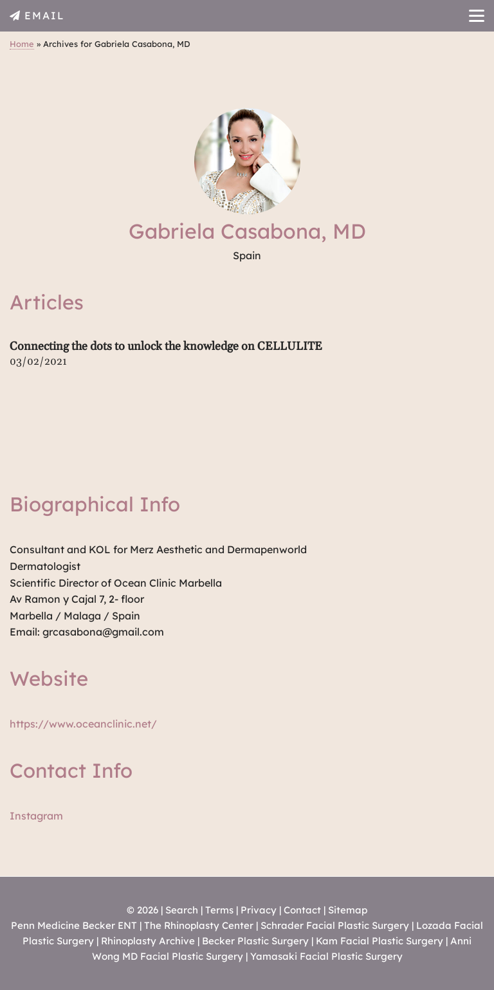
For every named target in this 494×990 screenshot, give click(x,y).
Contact (302, 910)
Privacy (259, 910)
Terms (219, 910)
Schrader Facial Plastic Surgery (335, 925)
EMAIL (44, 15)
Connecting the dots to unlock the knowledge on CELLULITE (166, 346)
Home (22, 44)
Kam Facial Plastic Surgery (379, 941)
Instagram (36, 815)
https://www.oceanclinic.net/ (83, 723)
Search (181, 910)
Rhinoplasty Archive (148, 941)
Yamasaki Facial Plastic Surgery (326, 956)
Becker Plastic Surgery (256, 941)
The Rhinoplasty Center (198, 925)
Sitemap (347, 910)
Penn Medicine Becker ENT (74, 925)
